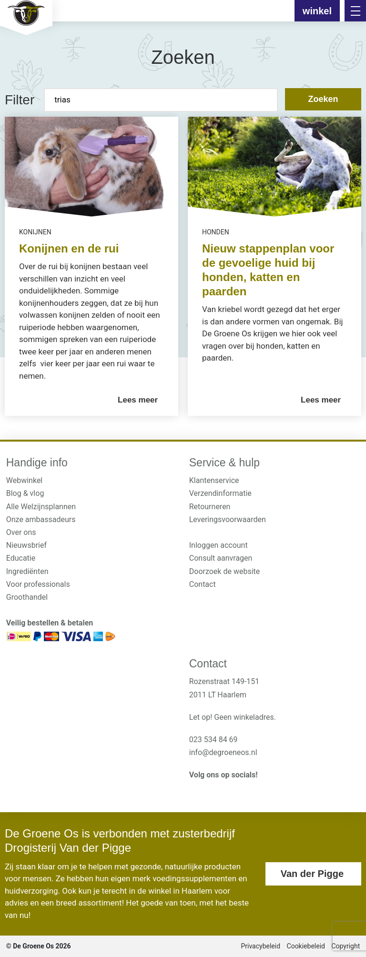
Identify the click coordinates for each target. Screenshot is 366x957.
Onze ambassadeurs (41, 519)
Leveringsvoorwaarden (227, 519)
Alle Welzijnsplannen (41, 506)
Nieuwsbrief (26, 545)
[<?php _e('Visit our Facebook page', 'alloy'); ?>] (209, 791)
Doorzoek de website (224, 571)
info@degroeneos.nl (223, 752)
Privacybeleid (260, 946)
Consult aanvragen (221, 558)
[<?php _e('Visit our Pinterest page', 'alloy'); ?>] (238, 791)
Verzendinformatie (220, 493)
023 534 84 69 (213, 739)
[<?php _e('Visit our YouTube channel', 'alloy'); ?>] (223, 791)
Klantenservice (214, 480)
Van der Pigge (312, 873)
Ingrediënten (27, 571)
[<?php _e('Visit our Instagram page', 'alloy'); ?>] (194, 791)
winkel (317, 11)
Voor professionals (38, 584)
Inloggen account (218, 545)
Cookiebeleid (306, 946)
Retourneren (210, 506)
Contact (202, 584)
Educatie (20, 558)
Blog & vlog (25, 493)
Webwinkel (24, 480)
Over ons (21, 532)
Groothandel (27, 597)
